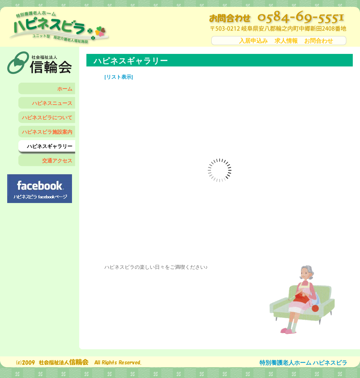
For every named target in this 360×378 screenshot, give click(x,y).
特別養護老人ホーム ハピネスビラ (303, 363)
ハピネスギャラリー (49, 146)
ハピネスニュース (52, 103)
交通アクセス (57, 160)
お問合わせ (318, 41)
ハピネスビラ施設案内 (47, 132)
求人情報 (286, 41)
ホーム (64, 89)
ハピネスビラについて (47, 117)
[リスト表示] (118, 77)
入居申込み (253, 41)
